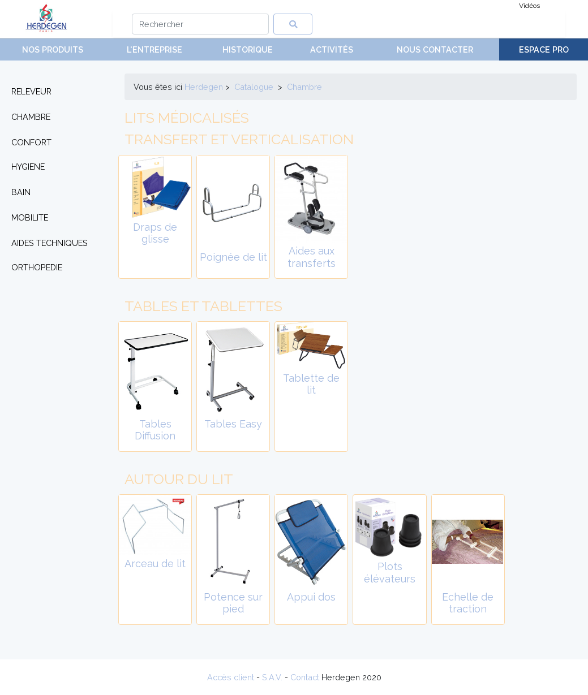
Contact (304, 677)
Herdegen (203, 87)
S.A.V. (272, 677)
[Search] (200, 24)
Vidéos (529, 6)
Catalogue (253, 87)
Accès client (230, 677)
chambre (304, 87)
